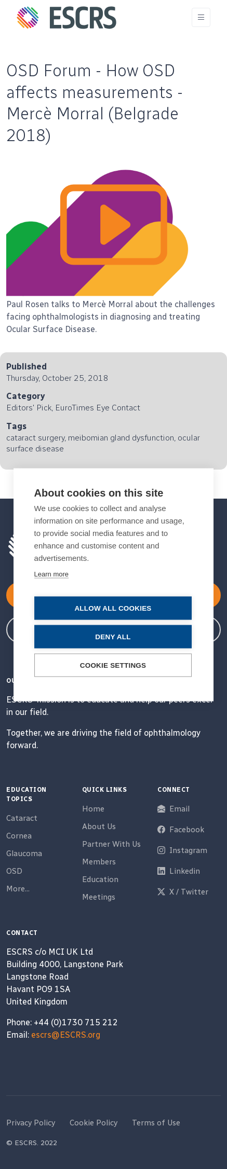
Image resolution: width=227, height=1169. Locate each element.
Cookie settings (113, 665)
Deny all (112, 636)
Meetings (98, 897)
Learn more (51, 573)
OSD (14, 871)
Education (100, 879)
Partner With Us (111, 844)
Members (99, 862)
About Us (99, 826)
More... (18, 888)
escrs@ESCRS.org (65, 1035)
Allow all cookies (112, 608)
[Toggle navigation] (201, 17)
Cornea (19, 836)
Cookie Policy (93, 1122)
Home (93, 809)
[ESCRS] (66, 17)
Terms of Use (156, 1122)
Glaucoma (24, 853)
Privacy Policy (30, 1122)
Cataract (21, 818)
